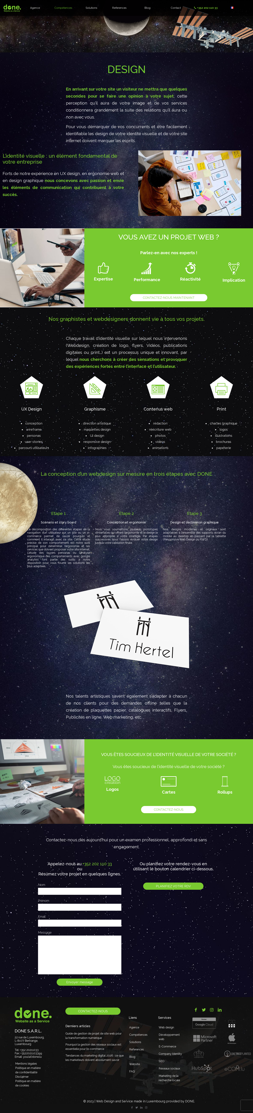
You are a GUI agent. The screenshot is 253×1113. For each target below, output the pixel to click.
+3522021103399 (31, 1053)
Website (134, 1064)
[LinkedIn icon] (141, 1107)
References (136, 1049)
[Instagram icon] (146, 1107)
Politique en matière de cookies (28, 1083)
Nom (41, 885)
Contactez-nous (168, 809)
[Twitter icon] (137, 1107)
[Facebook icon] (132, 1107)
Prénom (43, 900)
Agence (134, 1027)
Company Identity (170, 1053)
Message (45, 932)
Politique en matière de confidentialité (28, 1070)
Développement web (169, 1037)
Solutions (135, 1042)
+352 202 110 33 (97, 863)
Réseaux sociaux (169, 1068)
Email (42, 916)
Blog (132, 1056)
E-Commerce (167, 1046)
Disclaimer (22, 1076)
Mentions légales (26, 1063)
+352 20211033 (29, 1050)
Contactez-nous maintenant (169, 297)
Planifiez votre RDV (173, 886)
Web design (166, 1027)
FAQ (132, 1071)
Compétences (138, 1034)
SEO (161, 1061)
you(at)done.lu (32, 1056)
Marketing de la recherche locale (169, 1078)
